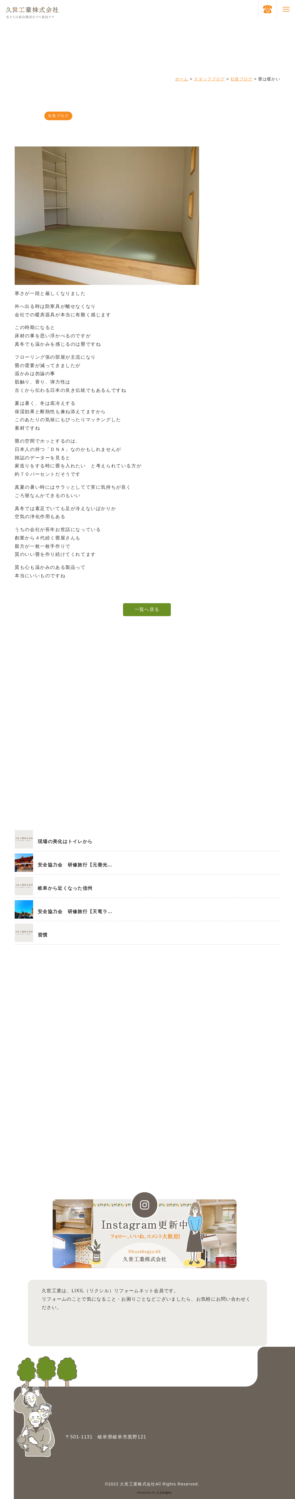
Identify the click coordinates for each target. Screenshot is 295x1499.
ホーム (181, 79)
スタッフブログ (209, 79)
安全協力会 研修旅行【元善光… (75, 864)
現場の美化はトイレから (65, 841)
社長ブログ (241, 79)
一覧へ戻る (147, 609)
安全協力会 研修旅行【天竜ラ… (75, 911)
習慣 (43, 934)
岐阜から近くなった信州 (65, 888)
